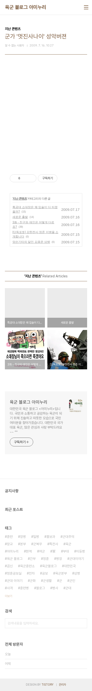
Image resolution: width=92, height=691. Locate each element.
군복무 (37, 544)
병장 (59, 559)
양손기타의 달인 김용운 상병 (31, 242)
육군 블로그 (14, 559)
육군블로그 (49, 566)
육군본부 (61, 573)
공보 (45, 573)
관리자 (62, 684)
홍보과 (50, 537)
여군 (42, 551)
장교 (10, 544)
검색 (82, 623)
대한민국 (70, 566)
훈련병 (24, 588)
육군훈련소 (27, 566)
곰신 (10, 566)
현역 (29, 551)
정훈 (46, 559)
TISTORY (47, 684)
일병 (36, 537)
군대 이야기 (14, 581)
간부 (33, 559)
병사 (55, 588)
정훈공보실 (14, 573)
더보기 (8, 596)
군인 (72, 581)
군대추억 (68, 537)
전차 (32, 573)
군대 (68, 588)
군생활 (47, 581)
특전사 (53, 544)
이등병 (80, 551)
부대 (66, 551)
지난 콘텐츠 (20, 198)
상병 (77, 573)
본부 (23, 544)
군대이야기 (76, 559)
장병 (23, 537)
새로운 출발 (20, 217)
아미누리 (13, 551)
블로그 (40, 588)
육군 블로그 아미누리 (25, 7)
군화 (33, 581)
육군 (68, 544)
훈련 (10, 537)
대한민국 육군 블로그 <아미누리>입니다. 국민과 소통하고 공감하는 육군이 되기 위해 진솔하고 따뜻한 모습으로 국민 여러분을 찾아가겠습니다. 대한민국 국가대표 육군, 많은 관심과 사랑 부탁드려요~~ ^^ (36, 420)
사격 (10, 588)
